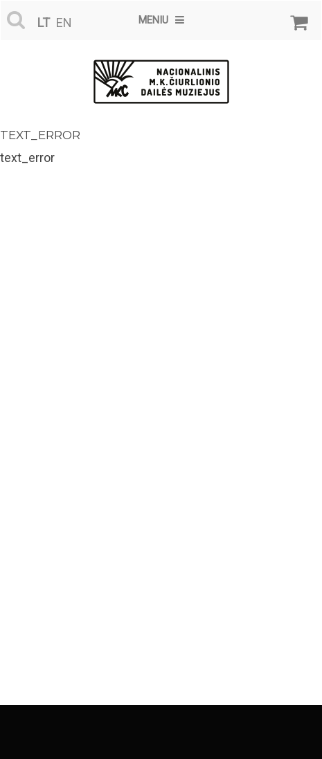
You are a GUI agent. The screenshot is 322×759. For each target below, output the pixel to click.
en (64, 22)
